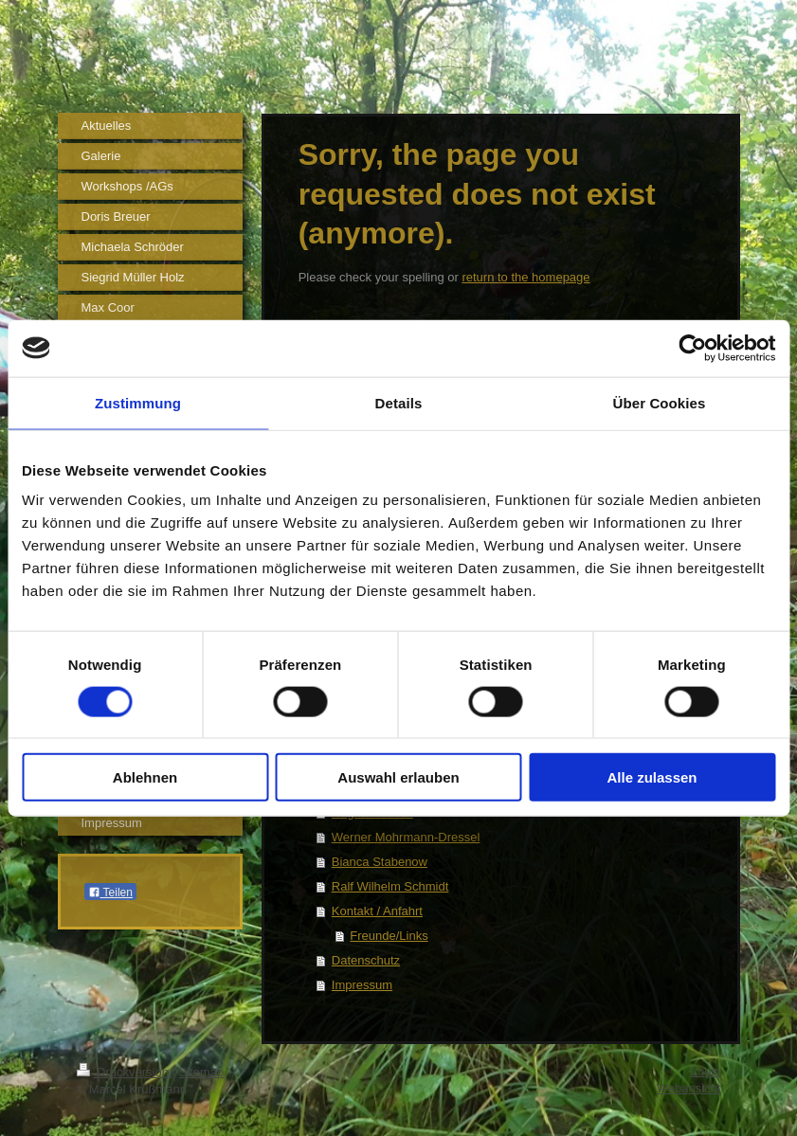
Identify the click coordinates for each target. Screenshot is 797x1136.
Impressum (362, 985)
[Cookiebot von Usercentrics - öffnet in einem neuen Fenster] (692, 348)
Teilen (110, 892)
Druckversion (124, 1072)
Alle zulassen (652, 777)
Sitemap (202, 1072)
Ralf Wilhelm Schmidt (390, 886)
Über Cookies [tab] (659, 402)
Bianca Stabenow (379, 862)
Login (706, 1071)
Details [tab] (399, 402)
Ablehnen (145, 777)
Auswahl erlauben (398, 777)
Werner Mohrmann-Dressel (406, 837)
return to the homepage (525, 277)
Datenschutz (366, 960)
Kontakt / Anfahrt (377, 911)
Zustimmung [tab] (138, 402)
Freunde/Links (388, 936)
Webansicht (689, 1088)
